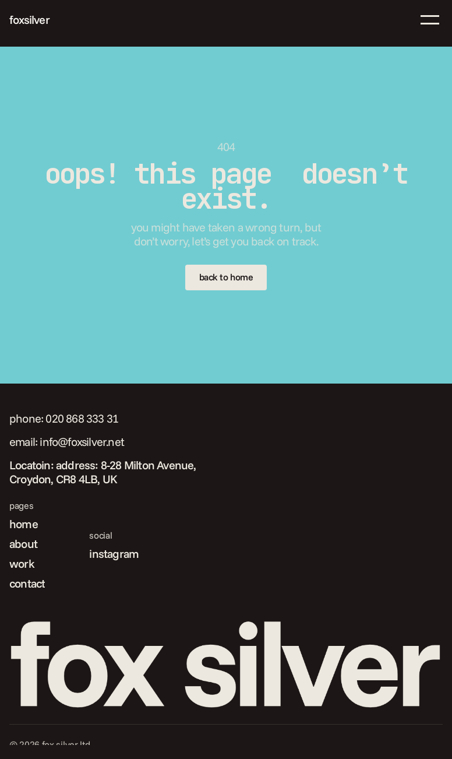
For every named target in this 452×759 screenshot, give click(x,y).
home (23, 523)
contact (27, 583)
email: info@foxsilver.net (66, 441)
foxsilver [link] (29, 19)
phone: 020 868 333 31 (63, 418)
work (21, 563)
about (23, 543)
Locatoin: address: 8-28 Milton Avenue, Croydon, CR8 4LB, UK (104, 472)
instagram (114, 553)
